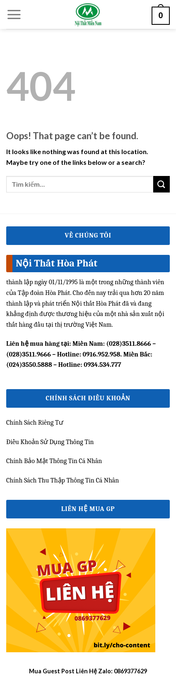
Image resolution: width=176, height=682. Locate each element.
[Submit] (161, 184)
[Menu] (14, 14)
